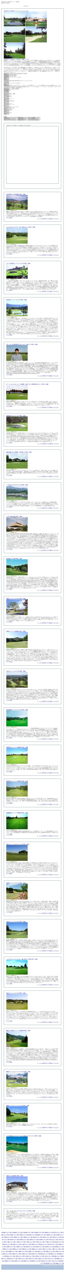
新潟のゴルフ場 (36, 1244)
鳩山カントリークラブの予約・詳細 (15, 993)
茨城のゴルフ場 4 (28, 1237)
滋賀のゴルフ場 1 (13, 1251)
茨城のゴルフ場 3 (18, 1237)
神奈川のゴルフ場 (7, 1244)
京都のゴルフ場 (32, 1251)
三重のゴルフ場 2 (56, 1249)
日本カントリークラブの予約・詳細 (15, 921)
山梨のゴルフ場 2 (26, 1244)
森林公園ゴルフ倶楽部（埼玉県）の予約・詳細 (18, 452)
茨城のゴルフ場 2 (9, 1237)
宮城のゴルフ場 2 (14, 1235)
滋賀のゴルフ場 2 (23, 1251)
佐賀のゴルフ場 (18, 1261)
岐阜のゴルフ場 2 (40, 1246)
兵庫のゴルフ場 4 (16, 1254)
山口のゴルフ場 (49, 1256)
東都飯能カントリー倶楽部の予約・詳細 (17, 812)
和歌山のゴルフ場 (45, 1254)
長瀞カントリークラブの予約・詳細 (15, 883)
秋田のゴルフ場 (24, 1235)
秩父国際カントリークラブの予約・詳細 (17, 710)
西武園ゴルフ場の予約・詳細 (14, 558)
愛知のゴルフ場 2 (37, 1249)
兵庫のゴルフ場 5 (26, 1254)
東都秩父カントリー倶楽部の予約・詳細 (17, 781)
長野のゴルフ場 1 (11, 1246)
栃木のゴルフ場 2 (47, 1237)
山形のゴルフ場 (32, 1235)
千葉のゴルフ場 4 (40, 1242)
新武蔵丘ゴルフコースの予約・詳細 (15, 416)
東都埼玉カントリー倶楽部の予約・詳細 (17, 747)
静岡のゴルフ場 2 (7, 1249)
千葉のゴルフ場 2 (21, 1242)
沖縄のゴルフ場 (59, 1263)
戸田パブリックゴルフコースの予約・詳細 (17, 844)
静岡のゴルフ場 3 (17, 1249)
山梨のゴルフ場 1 (17, 1244)
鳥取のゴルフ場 (54, 1254)
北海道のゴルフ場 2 (17, 1232)
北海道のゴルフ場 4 (39, 1232)
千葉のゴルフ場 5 (50, 1242)
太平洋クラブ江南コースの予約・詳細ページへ (16, 59)
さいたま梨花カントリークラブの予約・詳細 (18, 263)
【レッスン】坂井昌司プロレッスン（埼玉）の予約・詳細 (21, 344)
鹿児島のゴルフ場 (50, 1263)
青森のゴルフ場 (49, 1232)
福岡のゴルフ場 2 (9, 1261)
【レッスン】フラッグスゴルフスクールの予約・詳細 (20, 1211)
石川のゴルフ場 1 (54, 1244)
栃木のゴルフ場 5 (15, 1239)
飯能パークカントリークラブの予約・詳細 (17, 1105)
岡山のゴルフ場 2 (20, 1256)
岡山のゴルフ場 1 (11, 1256)
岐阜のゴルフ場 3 (50, 1246)
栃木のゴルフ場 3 (57, 1237)
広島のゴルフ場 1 (30, 1256)
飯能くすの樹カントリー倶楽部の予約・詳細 (18, 1030)
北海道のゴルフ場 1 (6, 1232)
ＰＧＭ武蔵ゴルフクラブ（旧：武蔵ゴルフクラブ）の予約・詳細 (23, 1136)
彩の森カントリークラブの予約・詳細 (16, 299)
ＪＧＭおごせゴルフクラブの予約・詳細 (17, 485)
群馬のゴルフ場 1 (24, 1239)
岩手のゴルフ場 (58, 1232)
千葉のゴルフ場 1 (11, 1242)
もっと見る (9, 217)
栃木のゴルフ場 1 (38, 1237)
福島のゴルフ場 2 (51, 1235)
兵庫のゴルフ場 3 (7, 1254)
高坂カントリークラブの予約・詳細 (15, 598)
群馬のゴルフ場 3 (44, 1239)
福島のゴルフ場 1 (41, 1235)
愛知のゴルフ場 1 (27, 1249)
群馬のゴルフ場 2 (34, 1239)
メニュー (26, 6)
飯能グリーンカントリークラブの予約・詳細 (18, 1071)
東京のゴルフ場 (59, 1242)
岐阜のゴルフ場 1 (31, 1246)
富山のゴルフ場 (44, 1244)
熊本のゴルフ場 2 (46, 1261)
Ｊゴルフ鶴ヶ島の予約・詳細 (14, 516)
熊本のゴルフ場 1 (36, 1261)
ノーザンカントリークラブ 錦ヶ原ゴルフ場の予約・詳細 (21, 959)
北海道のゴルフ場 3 (28, 1232)
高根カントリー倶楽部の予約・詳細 (15, 631)
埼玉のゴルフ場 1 (54, 1239)
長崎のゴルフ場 (27, 1261)
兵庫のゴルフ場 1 (50, 1251)
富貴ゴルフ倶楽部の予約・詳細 (14, 1176)
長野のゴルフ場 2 (21, 1246)
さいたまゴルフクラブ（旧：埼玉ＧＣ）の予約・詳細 (20, 227)
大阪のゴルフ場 (41, 1251)
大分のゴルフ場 (55, 1261)
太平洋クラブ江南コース (10, 11)
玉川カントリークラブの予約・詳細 (15, 671)
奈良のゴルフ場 (36, 1254)
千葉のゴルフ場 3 (31, 1242)
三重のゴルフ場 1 (46, 1249)
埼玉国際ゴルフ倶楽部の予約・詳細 (15, 194)
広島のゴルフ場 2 (40, 1256)
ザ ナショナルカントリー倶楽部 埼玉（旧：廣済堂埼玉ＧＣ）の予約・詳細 (27, 384)
